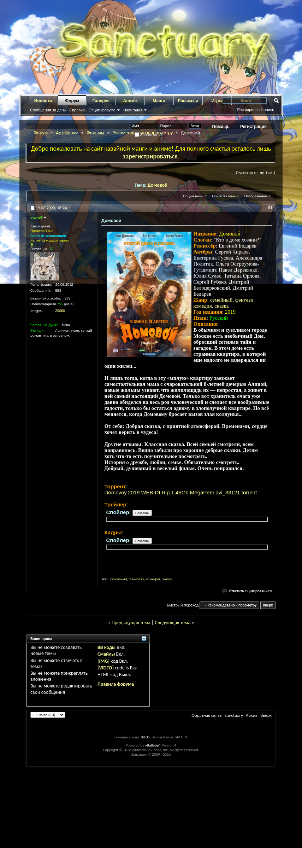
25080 (60, 310)
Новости (43, 100)
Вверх (268, 605)
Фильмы (95, 133)
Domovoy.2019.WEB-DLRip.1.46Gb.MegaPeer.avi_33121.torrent (181, 492)
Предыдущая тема (131, 623)
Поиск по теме (224, 196)
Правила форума (115, 684)
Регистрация (253, 126)
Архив (251, 715)
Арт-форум (67, 133)
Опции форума (101, 110)
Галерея (101, 100)
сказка (221, 306)
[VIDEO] (105, 668)
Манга (159, 100)
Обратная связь (206, 715)
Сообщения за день (48, 110)
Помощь (221, 126)
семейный (221, 300)
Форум (72, 100)
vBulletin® (153, 745)
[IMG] (103, 661)
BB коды (106, 647)
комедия (203, 306)
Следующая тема (172, 623)
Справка (76, 110)
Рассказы (188, 100)
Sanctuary (233, 715)
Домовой (158, 185)
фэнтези (244, 300)
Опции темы (193, 196)
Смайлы (106, 654)
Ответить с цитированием (247, 591)
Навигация (132, 110)
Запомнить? (148, 135)
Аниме (130, 100)
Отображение (255, 196)
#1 (270, 207)
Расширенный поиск (255, 110)
